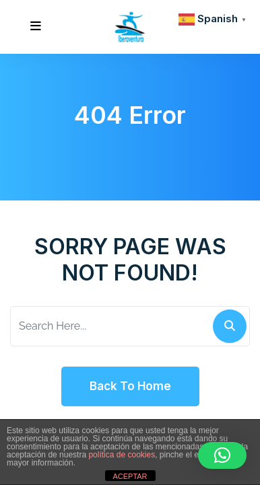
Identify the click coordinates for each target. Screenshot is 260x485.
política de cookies (121, 454)
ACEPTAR (129, 476)
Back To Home (130, 386)
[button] (222, 455)
